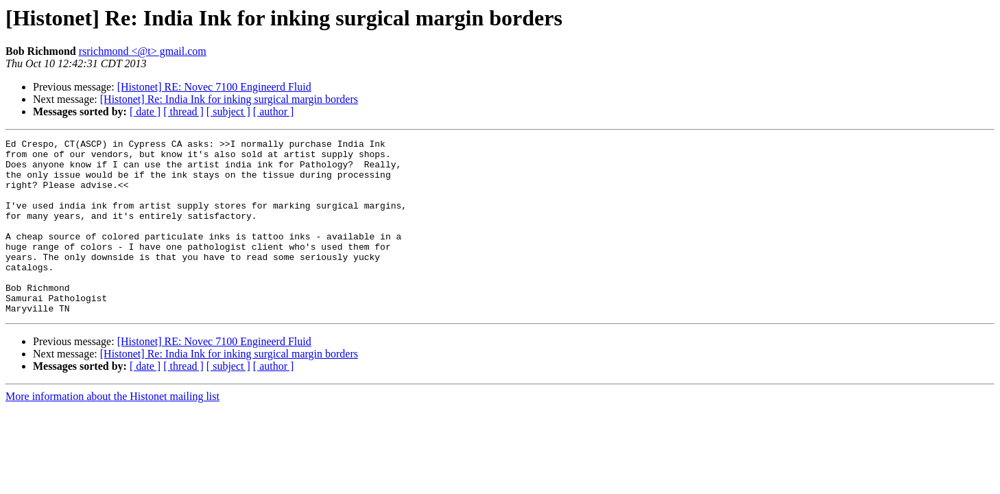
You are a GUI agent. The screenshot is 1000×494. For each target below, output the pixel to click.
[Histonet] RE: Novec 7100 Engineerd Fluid (214, 87)
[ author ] (273, 111)
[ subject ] (228, 111)
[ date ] (145, 111)
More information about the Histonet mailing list (112, 431)
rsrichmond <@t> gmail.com (142, 51)
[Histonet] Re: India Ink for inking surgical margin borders (229, 99)
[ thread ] (183, 111)
